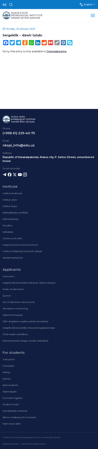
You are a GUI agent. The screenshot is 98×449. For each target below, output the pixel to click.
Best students (10, 385)
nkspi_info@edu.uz (19, 145)
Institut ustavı (10, 199)
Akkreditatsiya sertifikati (15, 212)
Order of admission (13, 289)
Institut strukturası (12, 193)
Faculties (7, 225)
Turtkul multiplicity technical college (22, 251)
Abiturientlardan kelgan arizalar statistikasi (25, 340)
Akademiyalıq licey (13, 257)
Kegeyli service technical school (20, 244)
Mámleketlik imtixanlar (15, 410)
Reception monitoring (15, 308)
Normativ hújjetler (12, 398)
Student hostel (11, 404)
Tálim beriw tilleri (12, 423)
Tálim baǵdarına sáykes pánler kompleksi (25, 321)
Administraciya (10, 219)
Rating (6, 372)
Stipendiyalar (10, 391)
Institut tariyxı (10, 206)
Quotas (7, 295)
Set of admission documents (19, 302)
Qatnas (6, 378)
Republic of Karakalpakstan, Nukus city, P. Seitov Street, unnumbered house (48, 159)
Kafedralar (8, 231)
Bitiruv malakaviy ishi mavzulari (19, 417)
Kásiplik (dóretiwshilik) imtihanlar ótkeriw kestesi (29, 282)
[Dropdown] (4, 4)
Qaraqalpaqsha (56, 51)
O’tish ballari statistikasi (15, 334)
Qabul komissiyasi (12, 314)
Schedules (8, 365)
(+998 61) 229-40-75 (19, 133)
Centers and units (12, 238)
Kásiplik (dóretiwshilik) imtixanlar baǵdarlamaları (29, 327)
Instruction (9, 276)
